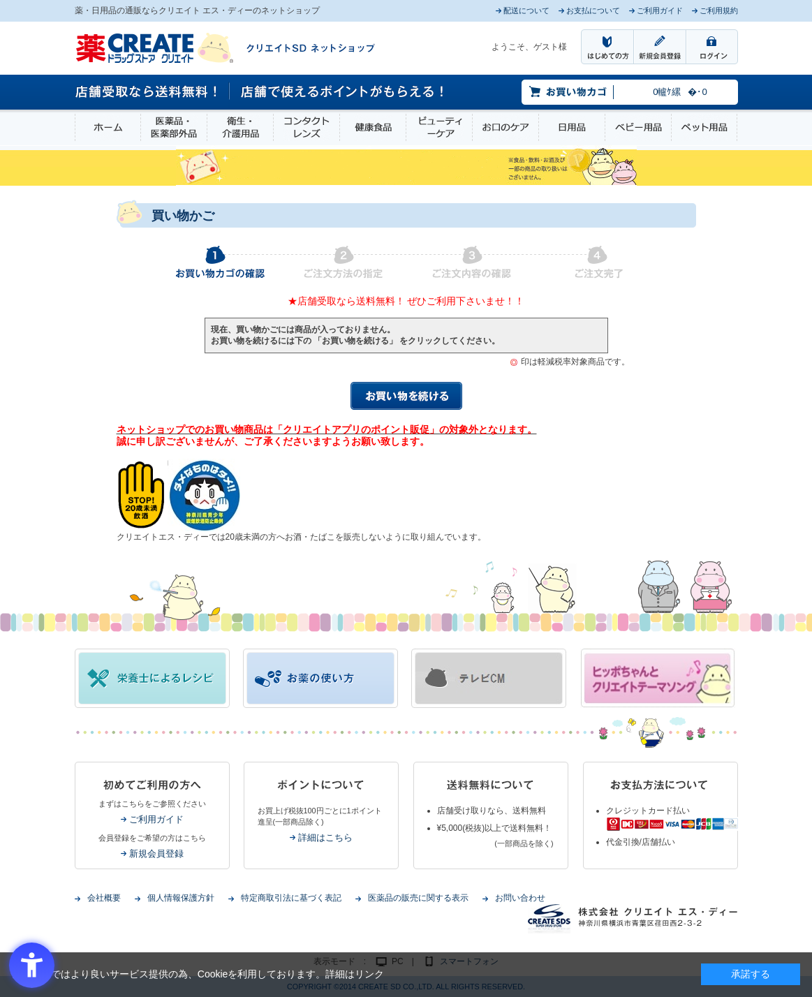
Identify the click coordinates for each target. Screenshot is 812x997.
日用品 (572, 127)
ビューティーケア (439, 127)
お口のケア (505, 127)
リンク (369, 974)
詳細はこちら (325, 837)
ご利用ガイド (156, 819)
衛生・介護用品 (240, 127)
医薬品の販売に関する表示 (418, 898)
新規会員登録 (156, 853)
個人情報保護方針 (180, 898)
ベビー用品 (638, 127)
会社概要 (104, 898)
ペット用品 (704, 127)
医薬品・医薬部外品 (174, 127)
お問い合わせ (520, 898)
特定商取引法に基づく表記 (291, 898)
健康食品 (373, 127)
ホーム (107, 127)
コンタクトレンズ (306, 127)
